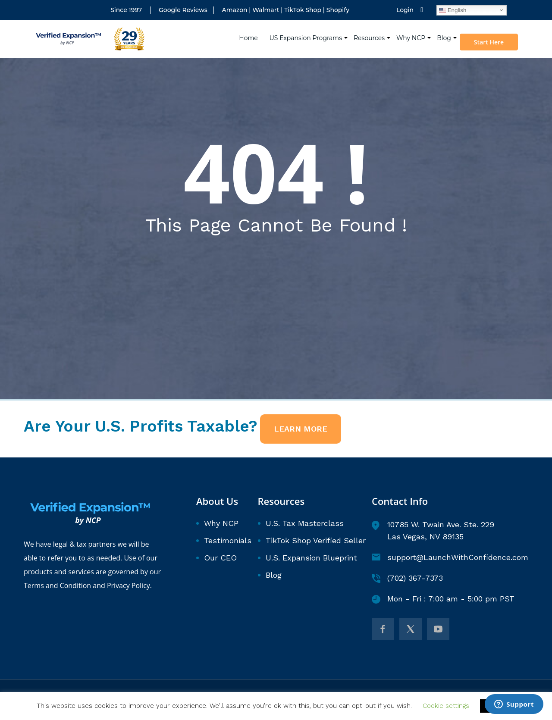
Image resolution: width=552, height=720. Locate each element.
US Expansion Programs (307, 31)
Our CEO (220, 557)
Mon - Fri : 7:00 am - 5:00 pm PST (443, 599)
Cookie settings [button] (446, 706)
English (452, 9)
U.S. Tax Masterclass (305, 523)
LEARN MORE (300, 428)
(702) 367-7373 (407, 578)
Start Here (491, 36)
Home (250, 31)
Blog (445, 31)
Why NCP (412, 31)
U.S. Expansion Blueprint (311, 557)
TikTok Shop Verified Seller (316, 540)
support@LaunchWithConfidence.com (450, 557)
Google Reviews (183, 10)
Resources (370, 31)
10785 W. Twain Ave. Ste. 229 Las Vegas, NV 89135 (433, 530)
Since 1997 (126, 10)
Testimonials (227, 540)
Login (405, 10)
